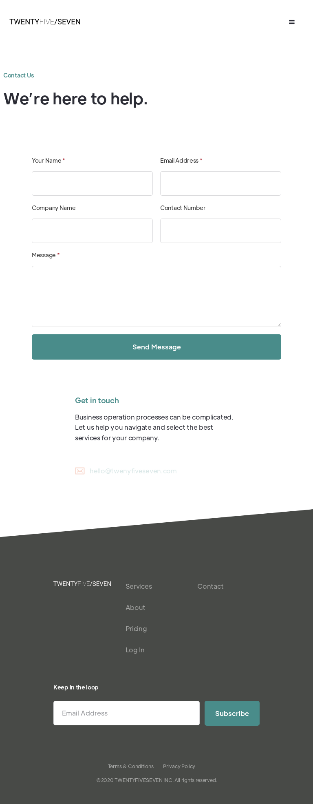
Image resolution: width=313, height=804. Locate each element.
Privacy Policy (179, 766)
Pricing (136, 628)
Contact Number (183, 207)
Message (46, 254)
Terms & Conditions (131, 766)
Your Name (48, 160)
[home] (45, 22)
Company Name (53, 207)
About (136, 607)
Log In (135, 649)
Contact (210, 586)
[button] (292, 22)
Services (139, 586)
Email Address (181, 160)
